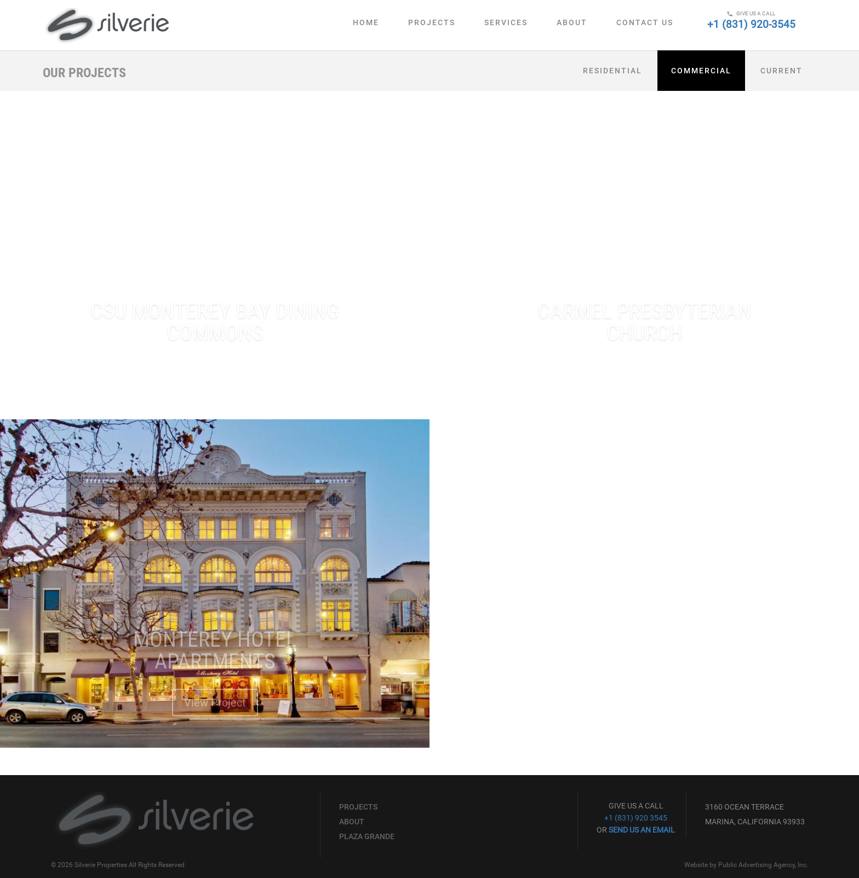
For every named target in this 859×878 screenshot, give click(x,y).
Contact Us (644, 22)
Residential (612, 70)
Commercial (701, 70)
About (572, 22)
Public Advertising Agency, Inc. (763, 865)
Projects (431, 22)
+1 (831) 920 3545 (635, 817)
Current (781, 70)
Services (506, 22)
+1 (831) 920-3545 (751, 24)
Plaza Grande (366, 836)
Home (366, 22)
